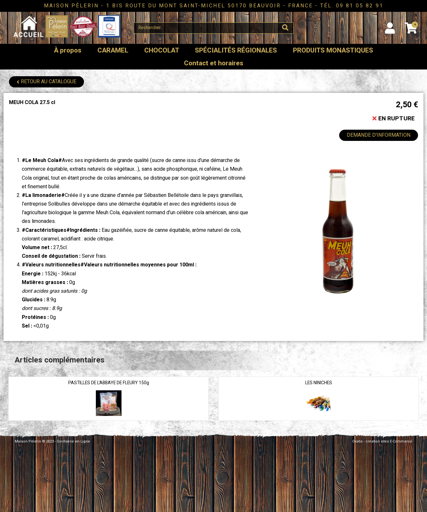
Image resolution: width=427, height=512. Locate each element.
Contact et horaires (213, 63)
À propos (67, 50)
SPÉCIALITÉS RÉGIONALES (236, 50)
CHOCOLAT (161, 50)
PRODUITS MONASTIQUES (333, 50)
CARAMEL (112, 50)
